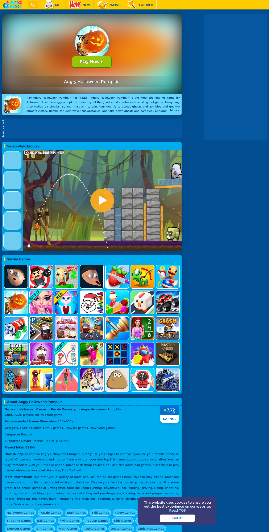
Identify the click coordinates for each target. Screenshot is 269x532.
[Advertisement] (93, 128)
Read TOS (177, 510)
